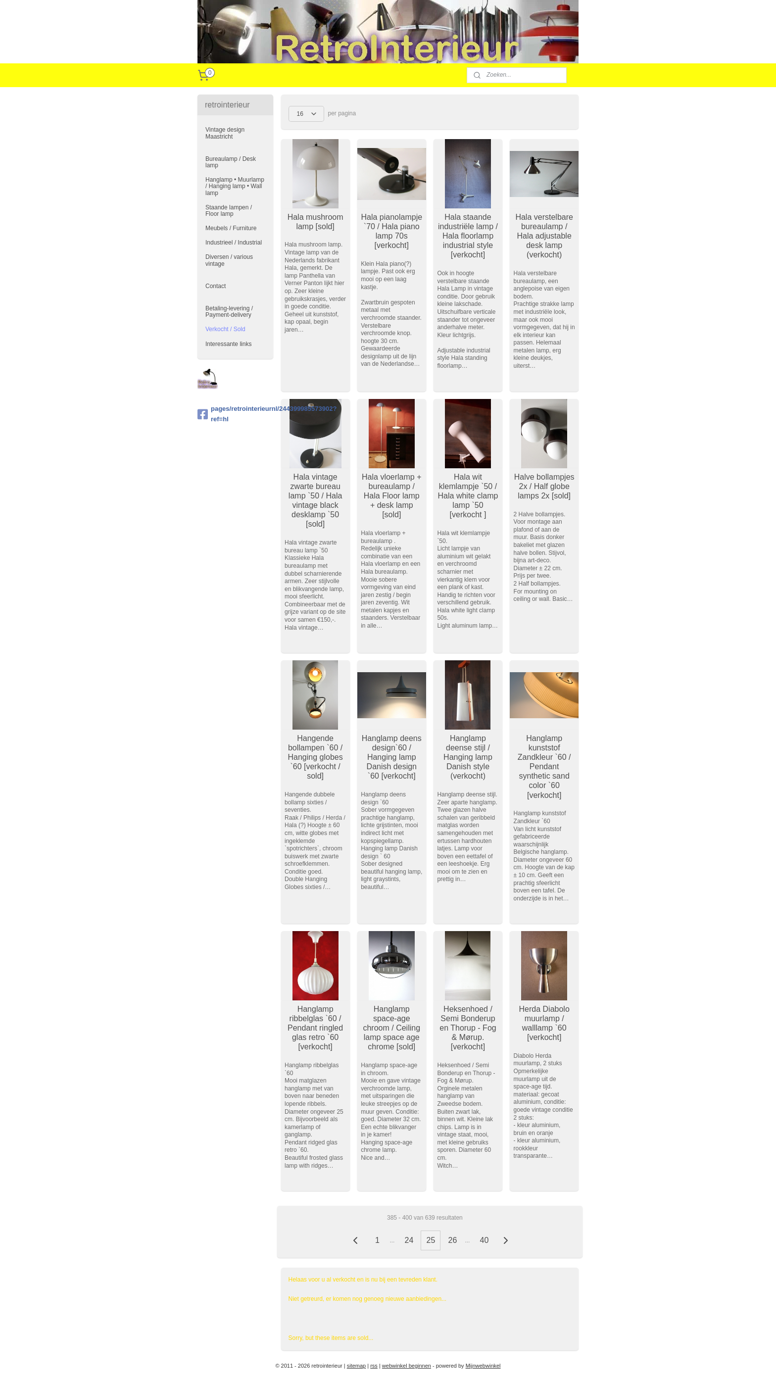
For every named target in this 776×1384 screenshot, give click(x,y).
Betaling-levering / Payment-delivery (229, 311)
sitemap (356, 1366)
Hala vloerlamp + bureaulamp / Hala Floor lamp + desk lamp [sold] (392, 496)
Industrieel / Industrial (233, 242)
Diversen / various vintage (229, 260)
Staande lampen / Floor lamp (228, 210)
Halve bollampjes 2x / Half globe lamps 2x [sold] (544, 486)
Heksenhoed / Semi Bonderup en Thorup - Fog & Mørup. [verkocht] (467, 1028)
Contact (215, 286)
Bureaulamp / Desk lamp (230, 162)
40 (484, 1240)
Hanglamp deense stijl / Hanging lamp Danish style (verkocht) (467, 757)
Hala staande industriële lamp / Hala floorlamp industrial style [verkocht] (468, 236)
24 (408, 1240)
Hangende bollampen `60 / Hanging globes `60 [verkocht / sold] (315, 757)
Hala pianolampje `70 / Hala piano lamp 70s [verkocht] (391, 231)
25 (430, 1240)
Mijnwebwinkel (483, 1366)
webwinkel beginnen (406, 1366)
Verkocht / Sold (225, 329)
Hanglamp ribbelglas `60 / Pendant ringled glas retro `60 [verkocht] (315, 1028)
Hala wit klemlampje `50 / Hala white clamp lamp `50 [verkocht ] (467, 496)
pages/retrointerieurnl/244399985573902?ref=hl (235, 414)
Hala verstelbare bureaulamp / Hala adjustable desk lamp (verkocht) (544, 236)
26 (452, 1240)
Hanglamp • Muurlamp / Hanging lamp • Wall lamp (234, 186)
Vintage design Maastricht (224, 133)
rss (374, 1366)
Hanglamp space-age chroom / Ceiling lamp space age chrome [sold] (391, 1028)
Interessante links (228, 344)
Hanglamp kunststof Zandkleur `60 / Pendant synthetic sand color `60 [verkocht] (544, 766)
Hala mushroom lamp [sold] (315, 222)
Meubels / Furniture (230, 228)
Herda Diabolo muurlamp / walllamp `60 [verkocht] (544, 1023)
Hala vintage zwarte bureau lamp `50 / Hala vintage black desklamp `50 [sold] (315, 501)
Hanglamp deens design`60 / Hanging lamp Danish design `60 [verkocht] (392, 757)
